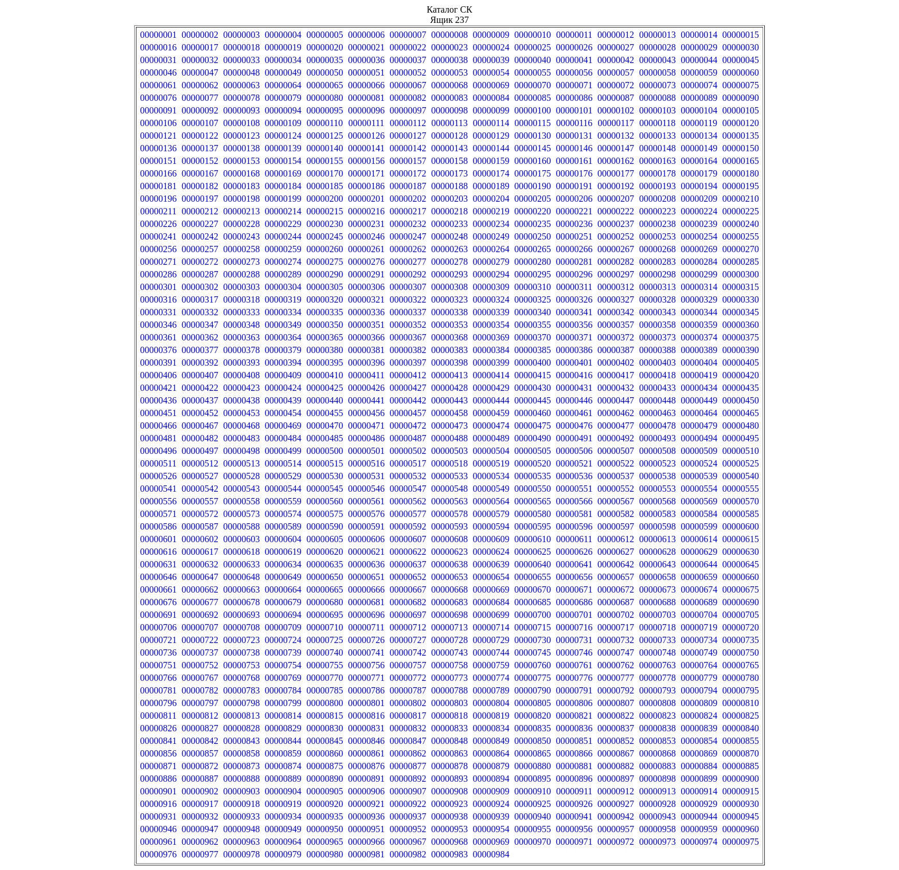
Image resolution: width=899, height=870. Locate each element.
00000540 (740, 476)
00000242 (200, 236)
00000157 (407, 161)
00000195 (740, 186)
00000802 (407, 703)
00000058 (657, 72)
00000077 (200, 98)
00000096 (366, 110)
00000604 (283, 539)
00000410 (324, 375)
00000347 (200, 325)
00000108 (241, 123)
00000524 (699, 463)
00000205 (532, 198)
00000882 (615, 766)
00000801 (366, 703)
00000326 (574, 299)
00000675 (740, 589)
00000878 (449, 766)
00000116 (574, 123)
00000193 (657, 186)
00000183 (241, 186)
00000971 (574, 842)
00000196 (158, 198)
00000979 (283, 854)
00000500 (324, 451)
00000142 (407, 148)
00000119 (699, 123)
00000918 (241, 804)
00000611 (574, 539)
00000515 (324, 463)
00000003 (241, 35)
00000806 (574, 703)
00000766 (158, 678)
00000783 (241, 690)
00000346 (158, 325)
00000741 (366, 652)
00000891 (366, 778)
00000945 (740, 816)
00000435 (740, 388)
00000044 (699, 60)
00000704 (699, 615)
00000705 (740, 615)
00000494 (699, 438)
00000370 (532, 337)
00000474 (491, 425)
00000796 (158, 703)
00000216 (366, 211)
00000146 (574, 148)
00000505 (532, 451)
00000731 (574, 640)
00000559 (283, 501)
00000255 (740, 236)
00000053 (449, 72)
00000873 (241, 766)
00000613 (657, 539)
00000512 (200, 463)
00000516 (366, 463)
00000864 (491, 753)
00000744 (491, 652)
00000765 (740, 665)
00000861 (366, 753)
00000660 (740, 577)
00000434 (699, 388)
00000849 (491, 741)
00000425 (324, 388)
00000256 (158, 249)
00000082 (407, 98)
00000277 (407, 262)
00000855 (740, 741)
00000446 (574, 400)
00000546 (366, 488)
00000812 (200, 715)
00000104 (699, 110)
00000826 (158, 728)
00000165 (740, 161)
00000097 (407, 110)
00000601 (158, 539)
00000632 (200, 564)
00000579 (491, 514)
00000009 (491, 35)
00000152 (200, 161)
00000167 (200, 173)
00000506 (574, 451)
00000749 (699, 652)
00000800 (324, 703)
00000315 (740, 287)
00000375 (740, 337)
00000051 (366, 72)
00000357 (615, 325)
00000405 (740, 362)
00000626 (574, 552)
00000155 (324, 161)
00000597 (615, 526)
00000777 (615, 678)
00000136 (158, 148)
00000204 (491, 198)
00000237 (615, 224)
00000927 (615, 804)
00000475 (532, 425)
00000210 (740, 198)
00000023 (449, 47)
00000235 (532, 224)
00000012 (615, 35)
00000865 (532, 753)
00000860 (324, 753)
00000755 (324, 665)
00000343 (657, 312)
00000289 (283, 274)
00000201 (366, 198)
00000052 (407, 72)
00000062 (200, 85)
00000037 (407, 60)
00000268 (657, 249)
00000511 (158, 463)
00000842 (200, 741)
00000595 (532, 526)
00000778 (657, 678)
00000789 (491, 690)
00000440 (324, 400)
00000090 (740, 98)
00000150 (740, 148)
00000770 (324, 678)
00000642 (615, 564)
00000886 (158, 778)
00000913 (657, 791)
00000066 (366, 85)
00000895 (532, 778)
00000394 (283, 362)
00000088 (657, 98)
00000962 (200, 842)
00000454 (283, 413)
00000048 (241, 72)
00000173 (449, 173)
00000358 (657, 325)
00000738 (241, 652)
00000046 (158, 72)
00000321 (366, 299)
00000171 (366, 173)
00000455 (324, 413)
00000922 (407, 804)
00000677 (200, 602)
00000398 (449, 362)
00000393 (241, 362)
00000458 (449, 413)
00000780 (740, 678)
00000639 (491, 564)
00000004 (283, 35)
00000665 (324, 589)
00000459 (491, 413)
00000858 (241, 753)
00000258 (241, 249)
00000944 (699, 816)
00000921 (366, 804)
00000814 (283, 715)
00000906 (366, 791)
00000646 (158, 577)
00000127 (407, 135)
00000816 (366, 715)
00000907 (407, 791)
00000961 (158, 842)
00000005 (324, 35)
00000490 (532, 438)
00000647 (200, 577)
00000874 (283, 766)
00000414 (491, 375)
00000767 (200, 678)
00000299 (699, 274)
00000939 (491, 816)
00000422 (200, 388)
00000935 (324, 816)
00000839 (699, 728)
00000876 (366, 766)
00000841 (158, 741)
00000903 (241, 791)
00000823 (657, 715)
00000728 (449, 640)
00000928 (657, 804)
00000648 (241, 577)
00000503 (449, 451)
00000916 (158, 804)
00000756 (366, 665)
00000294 (491, 274)
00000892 (407, 778)
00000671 (574, 589)
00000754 (283, 665)
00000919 (283, 804)
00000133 (657, 135)
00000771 (366, 678)
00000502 (407, 451)
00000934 (283, 816)
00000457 (407, 413)
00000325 (532, 299)
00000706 (158, 627)
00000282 (615, 262)
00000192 (615, 186)
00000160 (532, 161)
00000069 (491, 85)
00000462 (615, 413)
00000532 (407, 476)
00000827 (200, 728)
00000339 (491, 312)
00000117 (615, 123)
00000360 (740, 325)
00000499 (283, 451)
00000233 (449, 224)
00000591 (366, 526)
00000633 (241, 564)
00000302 (200, 287)
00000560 (324, 501)
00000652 (407, 577)
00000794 (699, 690)
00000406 (158, 375)
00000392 (200, 362)
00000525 (740, 463)
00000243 (241, 236)
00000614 (699, 539)
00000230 (324, 224)
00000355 (532, 325)
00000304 (283, 287)
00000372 (615, 337)
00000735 (740, 640)
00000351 (366, 325)
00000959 (699, 829)
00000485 (324, 438)
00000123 (241, 135)
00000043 (657, 60)
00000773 (449, 678)
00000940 (532, 816)
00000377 (200, 350)
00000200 (324, 198)
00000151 (158, 161)
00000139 (283, 148)
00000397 (407, 362)
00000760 (532, 665)
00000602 (200, 539)
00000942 (615, 816)
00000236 (574, 224)
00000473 (449, 425)
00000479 (699, 425)
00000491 (574, 438)
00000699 (491, 615)
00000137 (200, 148)
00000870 (740, 753)
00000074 (699, 85)
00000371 (574, 337)
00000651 (366, 577)
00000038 (449, 60)
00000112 (408, 123)
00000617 (200, 552)
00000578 (449, 514)
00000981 (366, 854)
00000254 (699, 236)
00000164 (699, 161)
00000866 (574, 753)
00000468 (241, 425)
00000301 (158, 287)
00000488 (449, 438)
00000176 (574, 173)
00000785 (324, 690)
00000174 (491, 173)
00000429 (491, 388)
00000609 (491, 539)
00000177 (615, 173)
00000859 (283, 753)
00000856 (158, 753)
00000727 (407, 640)
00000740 (324, 652)
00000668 (449, 589)
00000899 (699, 778)
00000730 (532, 640)
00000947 (200, 829)
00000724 (283, 640)
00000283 (657, 262)
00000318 (241, 299)
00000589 (283, 526)
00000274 (283, 262)
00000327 (615, 299)
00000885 (740, 766)
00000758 (449, 665)
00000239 (699, 224)
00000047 (200, 72)
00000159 (491, 161)
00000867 (615, 753)
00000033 (241, 60)
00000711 (366, 627)
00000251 (574, 236)
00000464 (699, 413)
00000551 (574, 488)
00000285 (740, 262)
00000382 (407, 350)
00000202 (407, 198)
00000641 (574, 564)
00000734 (699, 640)
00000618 (241, 552)
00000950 (324, 829)
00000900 (740, 778)
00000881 (574, 766)
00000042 (615, 60)
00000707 (200, 627)
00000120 (740, 123)
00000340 (532, 312)
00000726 (366, 640)
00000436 (158, 400)
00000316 (158, 299)
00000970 (532, 842)
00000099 (491, 110)
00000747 (615, 652)
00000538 (657, 476)
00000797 (200, 703)
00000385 (532, 350)
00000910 (532, 791)
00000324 (491, 299)
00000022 (407, 47)
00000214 (283, 211)
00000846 (366, 741)
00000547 (407, 488)
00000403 (657, 362)
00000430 (532, 388)
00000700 (532, 615)
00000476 (574, 425)
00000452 (200, 413)
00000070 (532, 85)
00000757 (407, 665)
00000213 (241, 211)
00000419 (699, 375)
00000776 (574, 678)
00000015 (740, 35)
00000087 (615, 98)
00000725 (324, 640)
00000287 (200, 274)
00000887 (200, 778)
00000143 (449, 148)
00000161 (574, 161)
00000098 (449, 110)
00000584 (699, 514)
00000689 (699, 602)
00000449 (699, 400)
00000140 (324, 148)
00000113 (449, 123)
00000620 (324, 552)
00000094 (283, 110)
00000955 (532, 829)
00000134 (699, 135)
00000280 (532, 262)
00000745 (532, 652)
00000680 (324, 602)
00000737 (200, 652)
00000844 (283, 741)
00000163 (657, 161)
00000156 (366, 161)
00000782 (200, 690)
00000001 (158, 35)
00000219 (491, 211)
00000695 (324, 615)
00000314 (699, 287)
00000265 (532, 249)
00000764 (699, 665)
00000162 (615, 161)
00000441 (366, 400)
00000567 (615, 501)
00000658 (657, 577)
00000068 (449, 85)
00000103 (657, 110)
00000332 (200, 312)
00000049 (283, 72)
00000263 (449, 249)
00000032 (200, 60)
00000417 (615, 375)
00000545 (324, 488)
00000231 (366, 224)
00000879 (491, 766)
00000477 (615, 425)
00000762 (615, 665)
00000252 (615, 236)
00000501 (366, 451)
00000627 (615, 552)
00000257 (200, 249)
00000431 (574, 388)
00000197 (200, 198)
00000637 (407, 564)
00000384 (491, 350)
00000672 (615, 589)
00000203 (449, 198)
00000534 (491, 476)
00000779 (699, 678)
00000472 (407, 425)
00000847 (407, 741)
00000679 (283, 602)
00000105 (740, 110)
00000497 (200, 451)
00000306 (366, 287)
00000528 (241, 476)
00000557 (200, 501)
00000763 (657, 665)
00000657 (615, 577)
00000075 (740, 85)
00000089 (699, 98)
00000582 (615, 514)
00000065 (324, 85)
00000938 (449, 816)
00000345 (740, 312)
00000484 (283, 438)
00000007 (407, 35)
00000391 (158, 362)
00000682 (407, 602)
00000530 (324, 476)
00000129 (491, 135)
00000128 (449, 135)
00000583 (657, 514)
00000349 (283, 325)
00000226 (158, 224)
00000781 (158, 690)
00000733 (657, 640)
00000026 (574, 47)
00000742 (407, 652)
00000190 (532, 186)
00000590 (324, 526)
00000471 (366, 425)
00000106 (158, 123)
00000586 (158, 526)
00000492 (615, 438)
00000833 (449, 728)
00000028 (657, 47)
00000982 (407, 854)
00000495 (740, 438)
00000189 (491, 186)
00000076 (158, 98)
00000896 (574, 778)
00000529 (283, 476)
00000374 (699, 337)
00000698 (449, 615)
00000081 (366, 98)
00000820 (532, 715)
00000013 (657, 35)
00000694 (283, 615)
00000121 (158, 135)
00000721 (158, 640)
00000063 (241, 85)
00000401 (574, 362)
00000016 (158, 47)
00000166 (158, 173)
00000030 (740, 47)
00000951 (366, 829)
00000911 (574, 791)
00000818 (449, 715)
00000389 (699, 350)
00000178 (657, 173)
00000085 (532, 98)
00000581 (574, 514)
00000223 (657, 211)
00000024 (491, 47)
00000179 (699, 173)
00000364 (283, 337)
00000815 (324, 715)
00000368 (449, 337)
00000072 (615, 85)
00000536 (574, 476)
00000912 (615, 791)
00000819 (491, 715)
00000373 (657, 337)
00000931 (158, 816)
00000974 (699, 842)
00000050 (324, 72)
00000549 (491, 488)
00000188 (449, 186)
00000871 (158, 766)
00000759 (491, 665)
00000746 (574, 652)
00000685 (532, 602)
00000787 (407, 690)
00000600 (740, 526)
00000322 (407, 299)
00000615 (740, 539)
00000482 (200, 438)
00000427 (407, 388)
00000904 (283, 791)
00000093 (241, 110)
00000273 (241, 262)
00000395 (324, 362)
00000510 (740, 451)
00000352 (407, 325)
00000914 (699, 791)
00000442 (407, 400)
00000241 (158, 236)
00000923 (449, 804)
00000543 (241, 488)
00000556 (158, 501)
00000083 (449, 98)
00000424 (283, 388)
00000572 (200, 514)
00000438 (241, 400)
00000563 (449, 501)
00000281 (574, 262)
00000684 (491, 602)
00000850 (532, 741)
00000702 (615, 615)
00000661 (158, 589)
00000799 (283, 703)
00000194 (699, 186)
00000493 (657, 438)
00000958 (657, 829)
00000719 (699, 627)
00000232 (407, 224)
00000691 (158, 615)
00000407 (200, 375)
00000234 (491, 224)
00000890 (324, 778)
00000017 (200, 47)
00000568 (657, 501)
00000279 (491, 262)
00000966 (366, 842)
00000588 (241, 526)
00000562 (407, 501)
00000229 (283, 224)
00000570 (740, 501)
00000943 (657, 816)
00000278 (449, 262)
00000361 (158, 337)
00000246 (366, 236)
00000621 (366, 552)
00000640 (532, 564)
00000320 (324, 299)
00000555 (740, 488)
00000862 (407, 753)
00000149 (699, 148)
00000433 (657, 388)
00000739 (283, 652)
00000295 (532, 274)
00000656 (574, 577)
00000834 (491, 728)
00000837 (615, 728)
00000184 (283, 186)
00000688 (657, 602)
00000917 (200, 804)
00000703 (657, 615)
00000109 (283, 123)
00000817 (407, 715)
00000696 (366, 615)
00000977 (200, 854)
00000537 (615, 476)
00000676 (158, 602)
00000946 (158, 829)
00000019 (283, 47)
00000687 (615, 602)
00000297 (615, 274)
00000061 (158, 85)
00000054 (491, 72)
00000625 (532, 552)
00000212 (200, 211)
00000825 (740, 715)
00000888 (241, 778)
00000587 (200, 526)
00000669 (491, 589)
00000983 (449, 854)
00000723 (241, 640)
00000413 (449, 375)
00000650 (324, 577)
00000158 (449, 161)
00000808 (657, 703)
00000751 (158, 665)
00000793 (657, 690)
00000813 (241, 715)
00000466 (158, 425)
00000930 (740, 804)
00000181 (158, 186)
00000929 (699, 804)
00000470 (324, 425)
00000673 (657, 589)
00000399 (491, 362)
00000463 (657, 413)
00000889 (283, 778)
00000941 (574, 816)
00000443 (449, 400)
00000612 (615, 539)
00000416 (574, 375)
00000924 (491, 804)
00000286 (158, 274)
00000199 (283, 198)
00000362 (200, 337)
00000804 (491, 703)
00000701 (574, 615)
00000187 (407, 186)
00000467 (200, 425)
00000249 (491, 236)
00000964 (283, 842)
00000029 (699, 47)
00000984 (491, 854)
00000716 (574, 627)
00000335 (324, 312)
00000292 (407, 274)
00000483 (241, 438)
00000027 (615, 47)
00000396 (366, 362)
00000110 (325, 123)
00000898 (657, 778)
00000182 (200, 186)
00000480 (740, 425)
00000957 (615, 829)
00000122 (200, 135)
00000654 (491, 577)
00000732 (615, 640)
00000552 (615, 488)
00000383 (449, 350)
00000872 (200, 766)
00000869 (699, 753)
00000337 (407, 312)
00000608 (449, 539)
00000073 (657, 85)
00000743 (449, 652)
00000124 (283, 135)
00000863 (449, 753)
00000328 (657, 299)
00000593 (449, 526)
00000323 (449, 299)
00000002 (200, 35)
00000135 (740, 135)
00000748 (657, 652)
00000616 (158, 552)
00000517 (407, 463)
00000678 (241, 602)
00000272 (200, 262)
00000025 (532, 47)
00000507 (615, 451)
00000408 (241, 375)
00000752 (200, 665)
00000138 (241, 148)
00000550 (532, 488)
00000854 (699, 741)
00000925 (532, 804)
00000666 (366, 589)
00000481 (158, 438)
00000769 (283, 678)
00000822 (615, 715)
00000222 (615, 211)
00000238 (657, 224)
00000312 (615, 287)
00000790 (532, 690)
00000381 (366, 350)
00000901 (158, 791)
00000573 (241, 514)
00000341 (574, 312)
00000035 (324, 60)
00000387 (615, 350)
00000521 (574, 463)
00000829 (283, 728)
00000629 (699, 552)
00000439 (283, 400)
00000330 (740, 299)
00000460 (532, 413)
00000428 (449, 388)
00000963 (241, 842)
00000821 (574, 715)
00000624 (491, 552)
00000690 (740, 602)
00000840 (740, 728)
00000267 (615, 249)
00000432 (615, 388)
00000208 (657, 198)
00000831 (366, 728)
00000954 (491, 829)
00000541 (158, 488)
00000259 (283, 249)
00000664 (283, 589)
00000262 (407, 249)
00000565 (532, 501)
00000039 (491, 60)
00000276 (366, 262)
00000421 (158, 388)
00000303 (241, 287)
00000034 (283, 60)
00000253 (657, 236)
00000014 (699, 35)
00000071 (574, 85)
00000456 (366, 413)
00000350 (324, 325)
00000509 (699, 451)
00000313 (657, 287)
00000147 (615, 148)
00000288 (241, 274)
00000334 (283, 312)
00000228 (241, 224)
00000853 (657, 741)
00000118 (657, 123)
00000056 (574, 72)
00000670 (532, 589)
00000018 (241, 47)
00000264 (491, 249)
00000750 (740, 652)
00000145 (532, 148)
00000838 (657, 728)
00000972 (615, 842)
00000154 (283, 161)
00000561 (366, 501)
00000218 (449, 211)
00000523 (657, 463)
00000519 (491, 463)
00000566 (574, 501)
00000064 (283, 85)
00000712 (407, 627)
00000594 (491, 526)
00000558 (241, 501)
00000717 (615, 627)
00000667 (407, 589)
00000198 (241, 198)
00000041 (574, 60)
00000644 (699, 564)
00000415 (532, 375)
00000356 (574, 325)
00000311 (574, 287)
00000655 (532, 577)
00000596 (574, 526)
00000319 (283, 299)
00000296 (574, 274)
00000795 (740, 690)
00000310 (532, 287)
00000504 (491, 451)
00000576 (366, 514)
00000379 (283, 350)
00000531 (366, 476)
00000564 (491, 501)
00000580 (532, 514)
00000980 (324, 854)
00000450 (740, 400)
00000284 (699, 262)
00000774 (491, 678)
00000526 (158, 476)
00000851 (574, 741)
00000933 (241, 816)
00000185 (324, 186)
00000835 (532, 728)
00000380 (324, 350)
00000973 (657, 842)
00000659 (699, 577)
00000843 (241, 741)
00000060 (740, 72)
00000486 (366, 438)
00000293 (449, 274)
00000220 (532, 211)
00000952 (407, 829)
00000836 (574, 728)
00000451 (158, 413)
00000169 (283, 173)
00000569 (699, 501)
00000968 (449, 842)
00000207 (615, 198)
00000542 (200, 488)
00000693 (241, 615)
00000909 (491, 791)
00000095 (324, 110)
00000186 (366, 186)
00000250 (532, 236)
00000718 (657, 627)
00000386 (574, 350)
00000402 (615, 362)
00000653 (449, 577)
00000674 (699, 589)
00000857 (200, 753)
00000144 (491, 148)
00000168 (241, 173)
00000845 (324, 741)
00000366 (366, 337)
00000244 (283, 236)
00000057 (615, 72)
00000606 (366, 539)
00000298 (657, 274)
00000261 (366, 249)
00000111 (367, 123)
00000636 (366, 564)
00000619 (283, 552)
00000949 (283, 829)
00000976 (158, 854)
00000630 (740, 552)
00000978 (241, 854)
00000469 (283, 425)
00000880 (532, 766)
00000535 (532, 476)
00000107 (200, 123)
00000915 (740, 791)
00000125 (324, 135)
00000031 (158, 60)
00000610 (532, 539)
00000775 (532, 678)
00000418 (657, 375)
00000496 (158, 451)
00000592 (407, 526)
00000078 (241, 98)
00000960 (740, 829)
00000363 (241, 337)
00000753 (241, 665)
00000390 (740, 350)
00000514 (283, 463)
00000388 (657, 350)
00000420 (740, 375)
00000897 (615, 778)
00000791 (574, 690)
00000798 (241, 703)
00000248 (449, 236)
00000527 (200, 476)
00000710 (324, 627)
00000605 (324, 539)
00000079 (283, 98)
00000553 (657, 488)
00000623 (449, 552)
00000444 (491, 400)
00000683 (449, 602)
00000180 (740, 173)
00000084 (491, 98)
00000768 (241, 678)
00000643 (657, 564)
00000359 (699, 325)
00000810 (740, 703)
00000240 (740, 224)
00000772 (407, 678)
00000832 (407, 728)
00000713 (449, 627)
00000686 (574, 602)
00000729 (491, 640)
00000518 (449, 463)
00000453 (241, 413)
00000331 (158, 312)
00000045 (740, 60)
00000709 (283, 627)
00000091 (158, 110)
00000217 (407, 211)
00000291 (366, 274)
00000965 (324, 842)
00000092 (200, 110)
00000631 (158, 564)
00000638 (449, 564)
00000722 (200, 640)
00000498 (241, 451)
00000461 (574, 413)
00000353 (449, 325)
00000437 (200, 400)
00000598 (657, 526)
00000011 (574, 35)
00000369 (491, 337)
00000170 (324, 173)
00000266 (574, 249)
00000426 (366, 388)
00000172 (407, 173)
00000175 (532, 173)
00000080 (324, 98)
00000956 (574, 829)
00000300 (740, 274)
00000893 (449, 778)
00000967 (407, 842)
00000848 (449, 741)
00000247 (407, 236)
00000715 (532, 627)
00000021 (366, 47)
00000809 (699, 703)
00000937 (407, 816)
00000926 (574, 804)
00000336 (366, 312)
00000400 (532, 362)
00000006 (366, 35)
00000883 (657, 766)
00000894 (491, 778)
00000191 (574, 186)
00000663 (241, 589)
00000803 (449, 703)
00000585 (740, 514)
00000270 (740, 249)
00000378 (241, 350)
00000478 (657, 425)
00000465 (740, 413)
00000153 (241, 161)
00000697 (407, 615)
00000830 (324, 728)
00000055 (532, 72)
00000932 (200, 816)
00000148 (657, 148)
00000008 (449, 35)
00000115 (532, 123)
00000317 (200, 299)
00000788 (449, 690)
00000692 (200, 615)
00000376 (158, 350)
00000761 (574, 665)
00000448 (657, 400)
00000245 (324, 236)
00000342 (615, 312)
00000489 (491, 438)
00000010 (532, 35)
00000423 (241, 388)
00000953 (449, 829)
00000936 (366, 816)
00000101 (574, 110)
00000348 (241, 325)
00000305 (324, 287)
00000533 (449, 476)
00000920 (324, 804)
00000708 (241, 627)
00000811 (158, 715)
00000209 (699, 198)
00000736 (158, 652)
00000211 (158, 211)
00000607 (407, 539)
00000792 (615, 690)
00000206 (574, 198)
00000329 (699, 299)
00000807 (615, 703)
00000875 (324, 766)
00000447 (615, 400)
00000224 (699, 211)
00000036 (366, 60)
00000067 (407, 85)
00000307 (407, 287)
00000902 (200, 791)
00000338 (449, 312)
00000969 (491, 842)
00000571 (158, 514)
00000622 (407, 552)
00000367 (407, 337)
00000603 (241, 539)
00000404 (699, 362)
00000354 (491, 325)
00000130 (532, 135)
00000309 (491, 287)
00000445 (532, 400)
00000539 (699, 476)
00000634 (283, 564)
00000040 (532, 60)
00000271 (158, 262)
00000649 (283, 577)
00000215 (324, 211)
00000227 (200, 224)
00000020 (324, 47)
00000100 (532, 110)
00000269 (699, 249)
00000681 (366, 602)
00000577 (407, 514)
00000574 (283, 514)
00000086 (574, 98)
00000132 (615, 135)
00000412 (407, 375)
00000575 (324, 514)
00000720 (740, 627)
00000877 (407, 766)
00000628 (657, 552)
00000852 (615, 741)
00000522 (615, 463)
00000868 (657, 753)
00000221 (574, 211)
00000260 (324, 249)
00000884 (699, 766)
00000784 (283, 690)
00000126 (366, 135)
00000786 (366, 690)
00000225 (740, 211)
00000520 (532, 463)
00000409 (283, 375)
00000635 (324, 564)
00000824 (699, 715)
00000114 (491, 123)
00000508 (657, 451)
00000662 (200, 589)
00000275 (324, 262)
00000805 (532, 703)
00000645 (740, 564)
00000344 (699, 312)
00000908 (449, 791)
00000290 (324, 274)
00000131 (574, 135)
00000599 (699, 526)
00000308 (449, 287)
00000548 (449, 488)
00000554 (699, 488)
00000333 (241, 312)
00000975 (740, 842)
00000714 (491, 627)
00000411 (366, 375)
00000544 (283, 488)
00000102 (615, 110)
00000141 (366, 148)
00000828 (241, 728)
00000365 (324, 337)
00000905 (324, 791)
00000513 (241, 463)
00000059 (699, 72)
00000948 (241, 829)
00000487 (407, 438)
